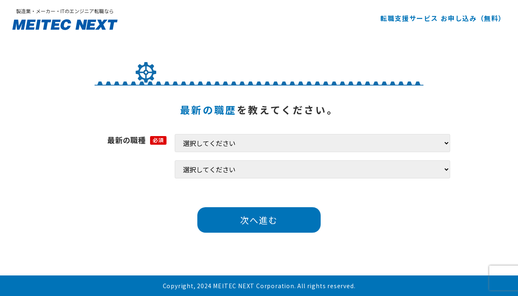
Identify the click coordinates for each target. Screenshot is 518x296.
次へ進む (259, 220)
